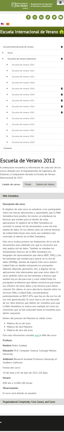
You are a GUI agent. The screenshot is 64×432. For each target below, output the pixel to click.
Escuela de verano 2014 (23, 118)
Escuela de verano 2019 (23, 88)
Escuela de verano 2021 (23, 76)
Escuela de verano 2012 (23, 130)
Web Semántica (10, 195)
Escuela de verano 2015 (23, 112)
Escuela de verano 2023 (23, 64)
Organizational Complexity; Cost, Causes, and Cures (29, 401)
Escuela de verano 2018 (23, 94)
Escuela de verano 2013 (23, 124)
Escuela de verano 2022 (23, 70)
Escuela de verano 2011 (23, 136)
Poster (28, 184)
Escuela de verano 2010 (23, 142)
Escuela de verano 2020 (23, 82)
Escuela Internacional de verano (18, 46)
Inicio (10, 52)
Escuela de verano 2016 (23, 106)
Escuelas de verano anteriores (22, 58)
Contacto (7, 148)
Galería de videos (45, 184)
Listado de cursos (11, 184)
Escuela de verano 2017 (23, 100)
